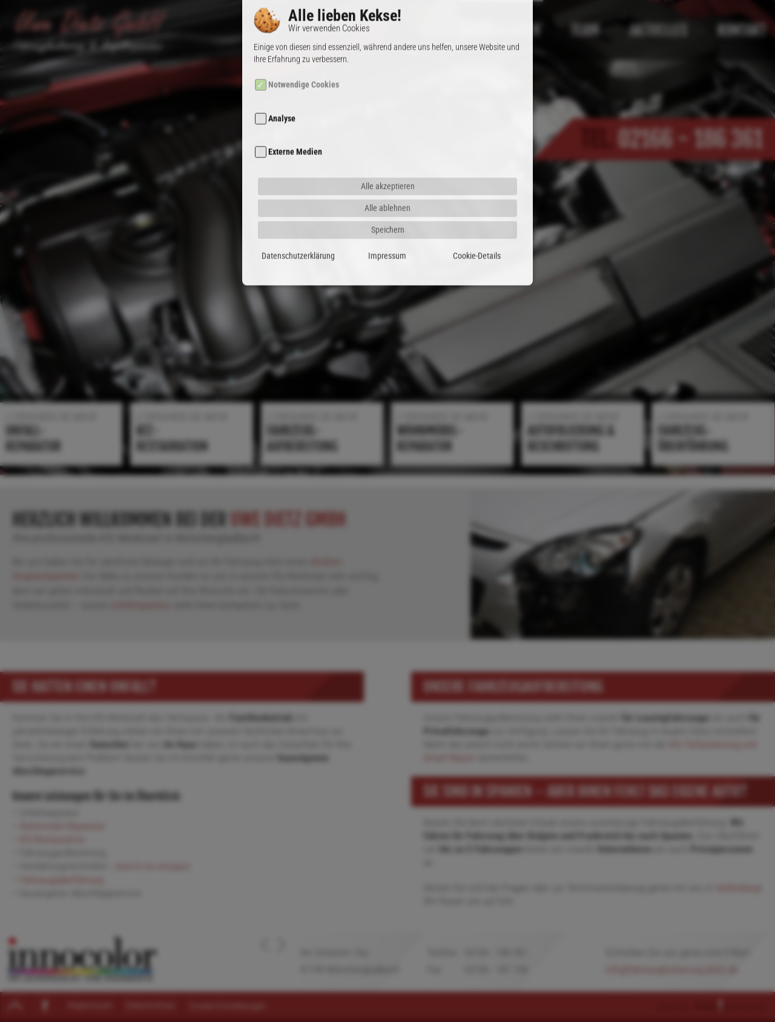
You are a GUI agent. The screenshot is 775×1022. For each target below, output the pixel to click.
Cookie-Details (477, 231)
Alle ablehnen (387, 183)
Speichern (387, 205)
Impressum (387, 231)
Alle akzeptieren (388, 161)
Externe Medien (295, 127)
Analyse (281, 94)
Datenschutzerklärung (298, 231)
